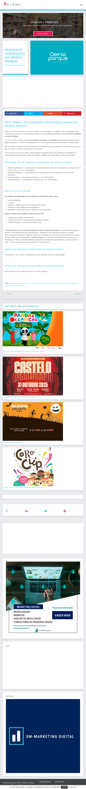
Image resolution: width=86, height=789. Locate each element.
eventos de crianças (15, 65)
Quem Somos (59, 782)
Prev (9, 293)
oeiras (16, 283)
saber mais (72, 787)
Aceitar (64, 787)
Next (77, 293)
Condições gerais (45, 782)
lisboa (11, 283)
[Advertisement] (43, 92)
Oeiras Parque (24, 283)
